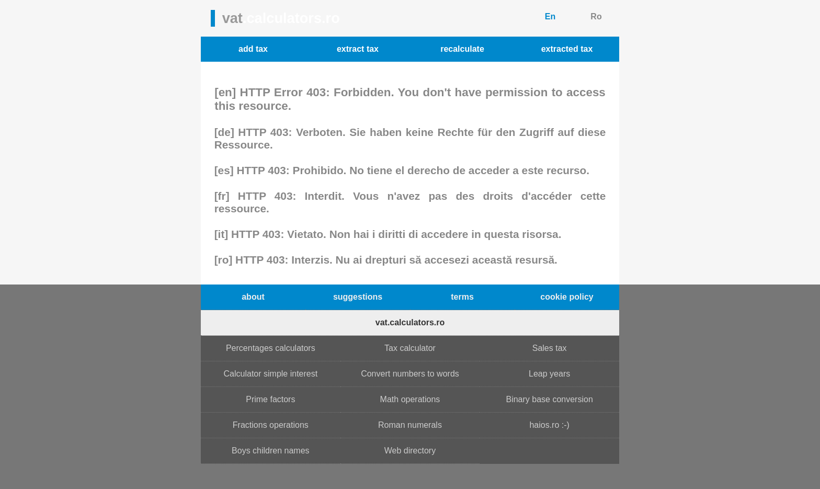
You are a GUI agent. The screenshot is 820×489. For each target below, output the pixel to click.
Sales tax (549, 348)
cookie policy (566, 296)
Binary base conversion (549, 399)
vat (281, 18)
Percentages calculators (270, 348)
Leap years (549, 373)
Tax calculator (410, 348)
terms (462, 296)
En (550, 16)
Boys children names (271, 450)
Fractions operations (271, 424)
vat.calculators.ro (410, 322)
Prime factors (270, 399)
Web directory (410, 450)
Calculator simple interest (271, 373)
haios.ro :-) (549, 424)
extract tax (358, 48)
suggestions (357, 296)
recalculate (462, 48)
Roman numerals (410, 424)
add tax (253, 48)
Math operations (410, 399)
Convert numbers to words (410, 373)
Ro (595, 16)
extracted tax (567, 48)
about (253, 296)
